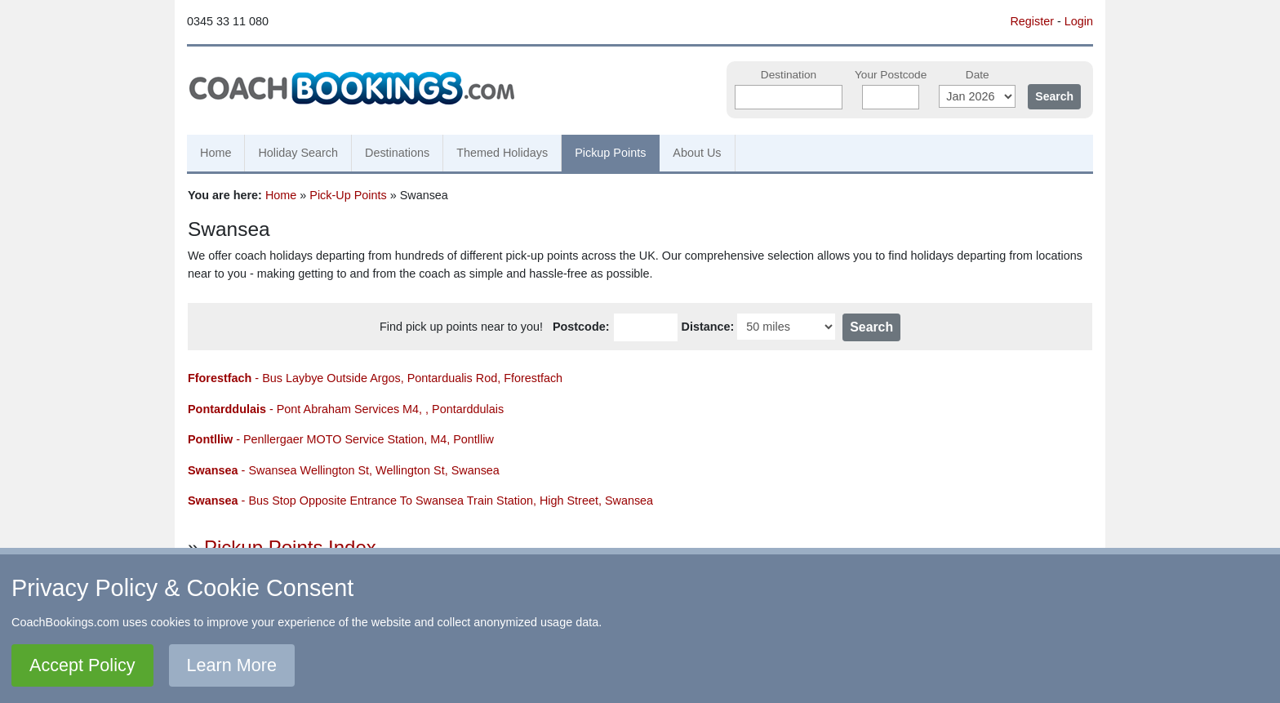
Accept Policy (82, 665)
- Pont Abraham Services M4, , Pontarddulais (346, 409)
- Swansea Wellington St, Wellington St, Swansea (344, 470)
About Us (697, 152)
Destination (788, 75)
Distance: (708, 326)
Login (1078, 21)
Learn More (232, 665)
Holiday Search (298, 152)
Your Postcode (891, 75)
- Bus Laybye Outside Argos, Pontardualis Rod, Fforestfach (375, 378)
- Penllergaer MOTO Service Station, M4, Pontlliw (341, 439)
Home (215, 152)
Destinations (397, 152)
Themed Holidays (502, 152)
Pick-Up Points (347, 195)
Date (977, 75)
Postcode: (581, 326)
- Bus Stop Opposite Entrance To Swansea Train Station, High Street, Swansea (420, 500)
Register (1032, 21)
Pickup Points (610, 152)
